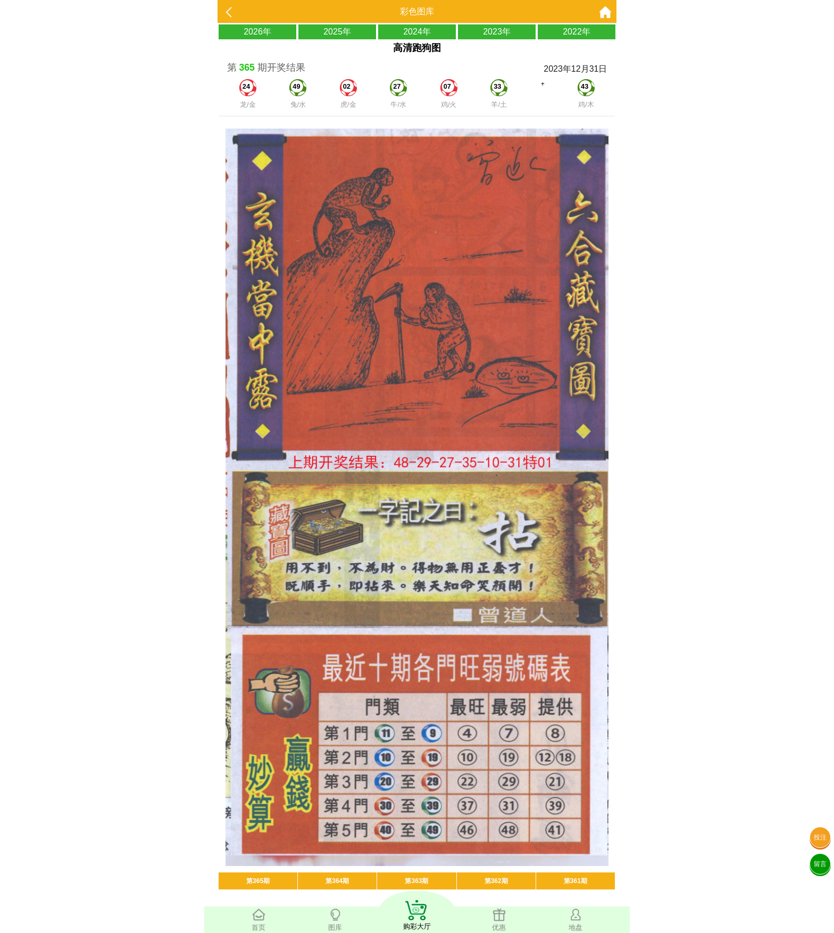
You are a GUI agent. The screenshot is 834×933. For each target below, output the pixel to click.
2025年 (337, 31)
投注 (820, 837)
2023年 (497, 31)
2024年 (417, 31)
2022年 (576, 31)
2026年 (257, 31)
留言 (820, 864)
